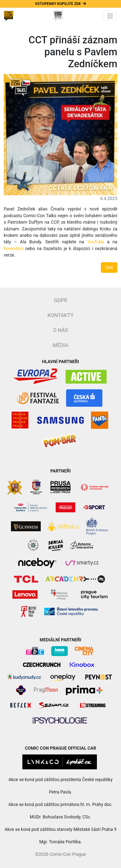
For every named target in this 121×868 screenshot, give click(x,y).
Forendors (13, 248)
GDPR (60, 300)
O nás (60, 330)
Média (60, 345)
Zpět (109, 267)
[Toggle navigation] (110, 16)
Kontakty (60, 315)
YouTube (95, 241)
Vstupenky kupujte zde (60, 3)
